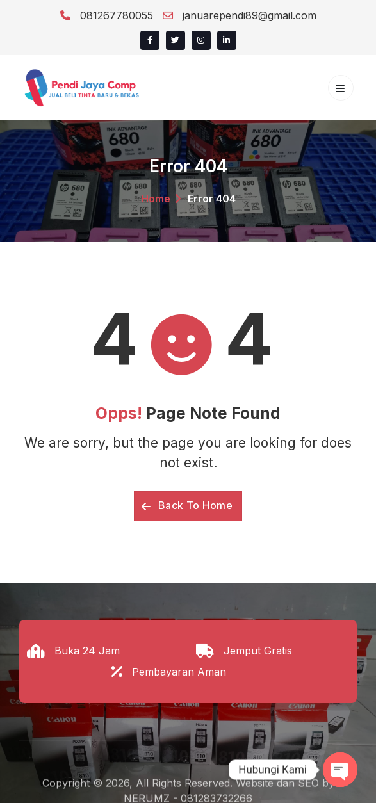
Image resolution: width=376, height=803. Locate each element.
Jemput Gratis (258, 650)
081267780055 (106, 15)
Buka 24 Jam (87, 650)
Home (155, 198)
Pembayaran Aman (179, 671)
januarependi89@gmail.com (239, 15)
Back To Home (187, 505)
